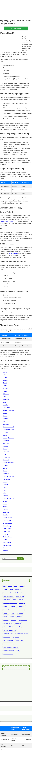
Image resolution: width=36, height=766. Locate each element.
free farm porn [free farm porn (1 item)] (22, 603)
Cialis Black (6, 407)
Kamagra (5, 391)
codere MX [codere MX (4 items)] (21, 599)
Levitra (5, 385)
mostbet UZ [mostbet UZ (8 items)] (13, 620)
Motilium (5, 435)
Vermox (5, 539)
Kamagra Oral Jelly (8, 410)
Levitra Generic (7, 523)
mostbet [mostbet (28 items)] (5, 616)
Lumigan (5, 509)
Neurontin (6, 399)
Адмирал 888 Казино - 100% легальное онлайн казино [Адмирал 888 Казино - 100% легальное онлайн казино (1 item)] (15, 633)
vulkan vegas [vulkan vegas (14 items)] (18, 623)
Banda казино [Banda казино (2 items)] (24, 592)
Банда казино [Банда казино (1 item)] (16, 637)
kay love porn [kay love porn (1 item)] (13, 606)
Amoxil (5, 383)
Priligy (5, 421)
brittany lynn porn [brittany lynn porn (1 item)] (20, 596)
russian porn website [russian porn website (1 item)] (7, 623)
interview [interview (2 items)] (5, 606)
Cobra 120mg (7, 528)
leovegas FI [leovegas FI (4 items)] (5, 613)
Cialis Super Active (8, 476)
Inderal (5, 468)
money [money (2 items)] (12, 613)
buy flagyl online (16, 28)
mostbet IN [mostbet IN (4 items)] (19, 616)
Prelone (5, 416)
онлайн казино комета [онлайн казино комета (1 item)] (8, 654)
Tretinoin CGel (7, 545)
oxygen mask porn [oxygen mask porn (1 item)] (23, 620)
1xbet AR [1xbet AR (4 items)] (22, 586)
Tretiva (5, 471)
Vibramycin (6, 440)
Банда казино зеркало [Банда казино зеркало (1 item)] (8, 640)
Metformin (6, 443)
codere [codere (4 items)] (14, 599)
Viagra (5, 372)
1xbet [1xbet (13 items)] (15, 586)
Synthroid (5, 432)
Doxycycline (6, 531)
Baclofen (5, 515)
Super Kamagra (7, 526)
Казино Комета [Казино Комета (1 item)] (19, 640)
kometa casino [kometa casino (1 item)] (22, 606)
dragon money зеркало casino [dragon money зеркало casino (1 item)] (10, 603)
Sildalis (5, 487)
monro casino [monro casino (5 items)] (20, 613)
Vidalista (5, 388)
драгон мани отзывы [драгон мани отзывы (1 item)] (8, 643)
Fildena (5, 396)
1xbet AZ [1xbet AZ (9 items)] (5, 589)
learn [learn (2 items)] (16, 609)
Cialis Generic (7, 520)
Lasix (4, 402)
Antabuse (5, 418)
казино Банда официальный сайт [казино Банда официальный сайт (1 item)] (10, 647)
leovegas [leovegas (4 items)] (22, 609)
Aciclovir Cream (7, 537)
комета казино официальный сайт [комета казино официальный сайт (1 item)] (11, 650)
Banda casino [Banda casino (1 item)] (18, 589)
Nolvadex (5, 550)
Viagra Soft (6, 424)
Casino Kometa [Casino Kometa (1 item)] (6, 599)
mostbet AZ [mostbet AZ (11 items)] (12, 616)
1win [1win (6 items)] (4, 586)
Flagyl (4, 490)
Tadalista (5, 446)
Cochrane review (13, 253)
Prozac (5, 548)
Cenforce (5, 380)
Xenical (5, 506)
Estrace (5, 501)
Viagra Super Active (8, 429)
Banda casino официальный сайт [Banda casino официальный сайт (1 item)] (10, 592)
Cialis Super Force (8, 498)
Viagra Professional (8, 462)
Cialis (4, 374)
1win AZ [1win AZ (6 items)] (10, 586)
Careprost (6, 512)
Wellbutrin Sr (6, 479)
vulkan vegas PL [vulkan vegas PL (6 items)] (17, 626)
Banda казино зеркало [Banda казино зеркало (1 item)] (8, 596)
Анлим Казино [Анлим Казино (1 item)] (6, 637)
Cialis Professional (8, 427)
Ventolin (5, 405)
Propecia (5, 495)
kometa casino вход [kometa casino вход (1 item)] (7, 609)
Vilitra (4, 493)
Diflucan (5, 484)
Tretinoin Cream (7, 542)
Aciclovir (5, 534)
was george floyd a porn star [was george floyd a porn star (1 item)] (9, 630)
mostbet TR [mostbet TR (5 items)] (5, 620)
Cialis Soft (6, 460)
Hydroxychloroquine (8, 438)
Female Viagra (7, 457)
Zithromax (6, 394)
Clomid (5, 413)
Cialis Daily (6, 451)
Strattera (5, 465)
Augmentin (6, 473)
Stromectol (6, 377)
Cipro (4, 454)
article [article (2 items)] (11, 589)
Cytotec (5, 449)
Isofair (5, 482)
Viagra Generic (7, 517)
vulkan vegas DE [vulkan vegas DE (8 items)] (7, 626)
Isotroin (5, 504)
